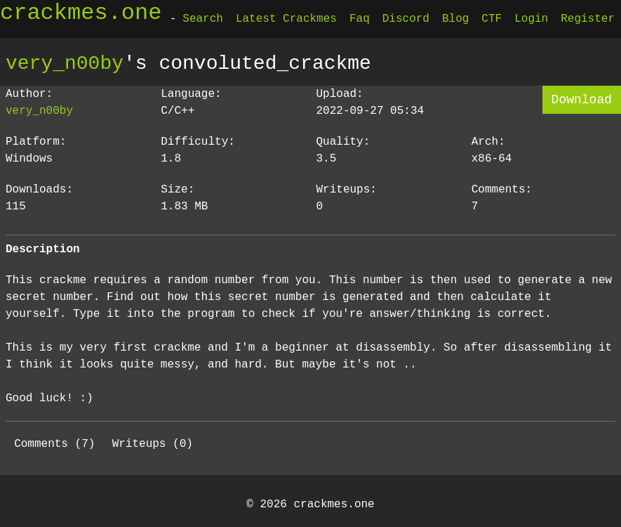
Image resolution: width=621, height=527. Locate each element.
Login (531, 19)
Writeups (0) (152, 444)
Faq (359, 19)
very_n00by (64, 63)
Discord (405, 19)
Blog (455, 19)
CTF (491, 19)
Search (202, 19)
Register (588, 19)
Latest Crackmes (286, 19)
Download (582, 99)
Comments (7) (54, 444)
